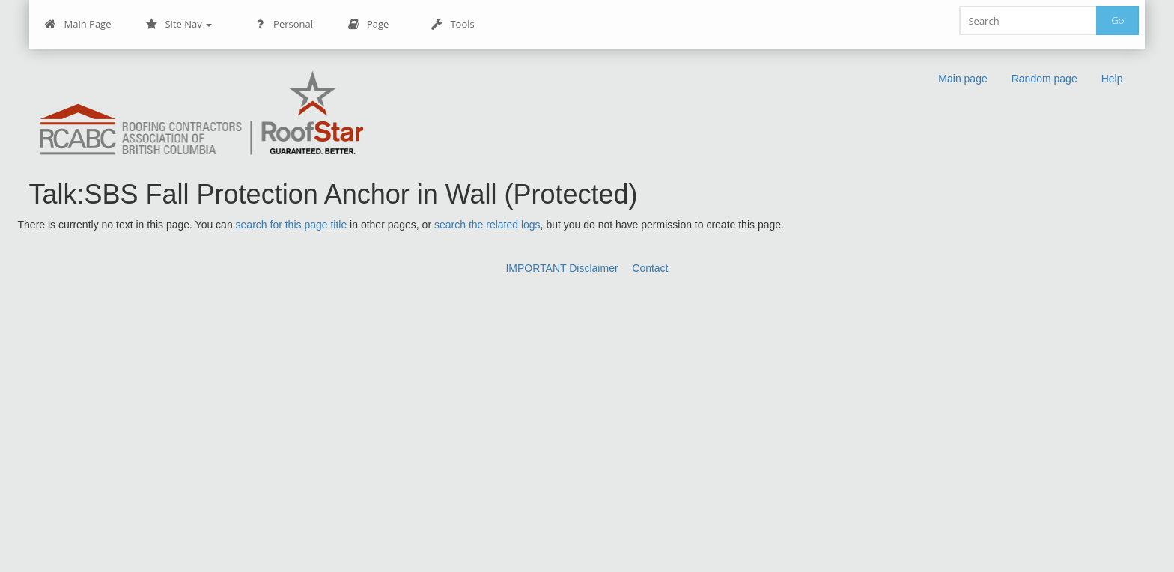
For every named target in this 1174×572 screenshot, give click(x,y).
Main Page (78, 24)
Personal (283, 24)
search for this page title (291, 225)
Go (1117, 20)
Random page (1044, 79)
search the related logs (487, 225)
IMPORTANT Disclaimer (561, 268)
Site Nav (178, 24)
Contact (650, 268)
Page (368, 24)
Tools (452, 24)
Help (1112, 79)
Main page (962, 79)
